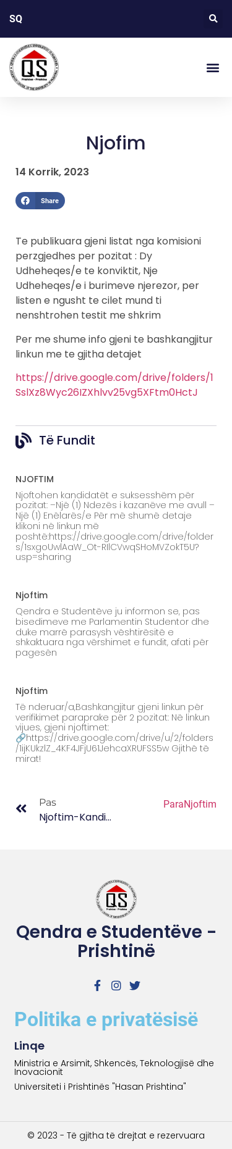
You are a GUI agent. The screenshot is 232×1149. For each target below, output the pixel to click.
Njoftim (31, 595)
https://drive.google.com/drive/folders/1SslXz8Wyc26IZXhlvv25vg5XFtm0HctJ (114, 384)
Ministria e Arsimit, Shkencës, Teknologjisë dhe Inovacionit (114, 1067)
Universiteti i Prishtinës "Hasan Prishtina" (100, 1086)
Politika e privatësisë (106, 1019)
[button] (213, 18)
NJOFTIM (34, 479)
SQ (15, 19)
